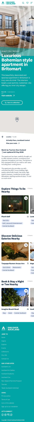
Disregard (3, 51)
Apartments (16, 51)
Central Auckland (8, 226)
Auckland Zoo (5, 377)
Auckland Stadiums (7, 374)
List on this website (7, 403)
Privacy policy (5, 396)
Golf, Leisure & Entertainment (12, 223)
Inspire (3, 341)
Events (3, 348)
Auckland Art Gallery (8, 370)
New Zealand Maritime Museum (11, 381)
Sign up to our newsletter (9, 407)
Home (3, 337)
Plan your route (13, 143)
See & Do (6, 220)
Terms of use (5, 399)
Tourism (4, 384)
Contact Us (5, 359)
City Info (4, 355)
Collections (5, 352)
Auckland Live (6, 367)
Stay (9, 51)
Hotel (10, 313)
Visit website (8, 95)
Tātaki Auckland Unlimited (9, 388)
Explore (3, 344)
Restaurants (17, 267)
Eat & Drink (6, 267)
